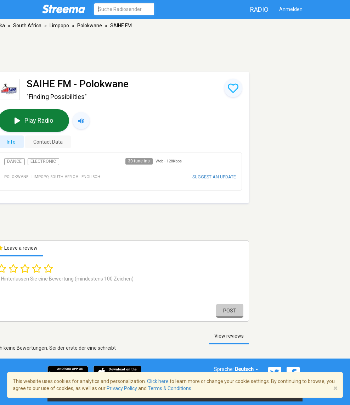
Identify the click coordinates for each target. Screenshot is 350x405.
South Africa (27, 25)
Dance (14, 161)
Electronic (43, 161)
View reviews (229, 336)
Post (229, 310)
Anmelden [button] (291, 9)
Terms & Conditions (169, 388)
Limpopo (59, 25)
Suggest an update (214, 176)
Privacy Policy (122, 388)
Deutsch (246, 369)
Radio (259, 9)
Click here (158, 381)
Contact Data (48, 142)
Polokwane (89, 25)
